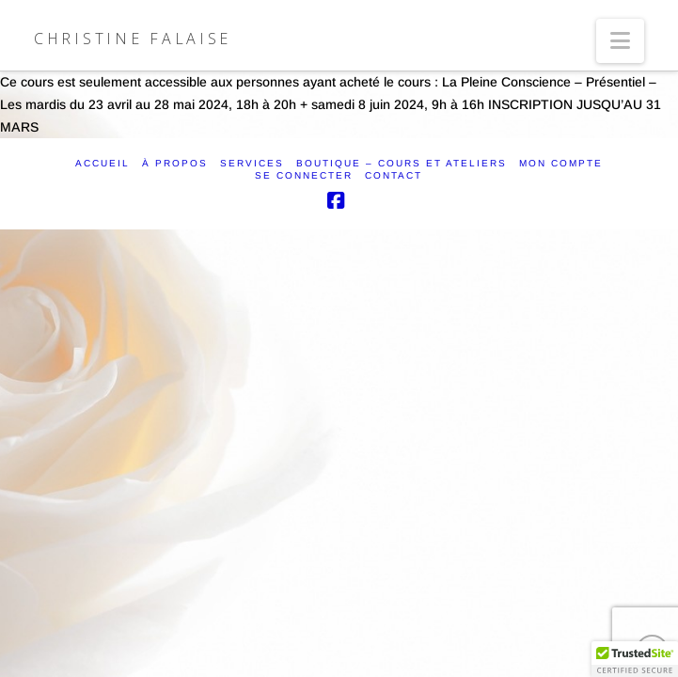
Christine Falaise (132, 38)
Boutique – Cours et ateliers (401, 163)
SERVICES (252, 163)
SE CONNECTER (304, 175)
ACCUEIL (102, 163)
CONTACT (393, 175)
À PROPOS (175, 163)
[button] (620, 41)
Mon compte (561, 163)
